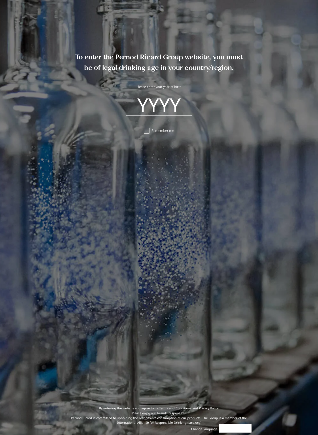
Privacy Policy (208, 408)
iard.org (194, 422)
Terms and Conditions (175, 408)
